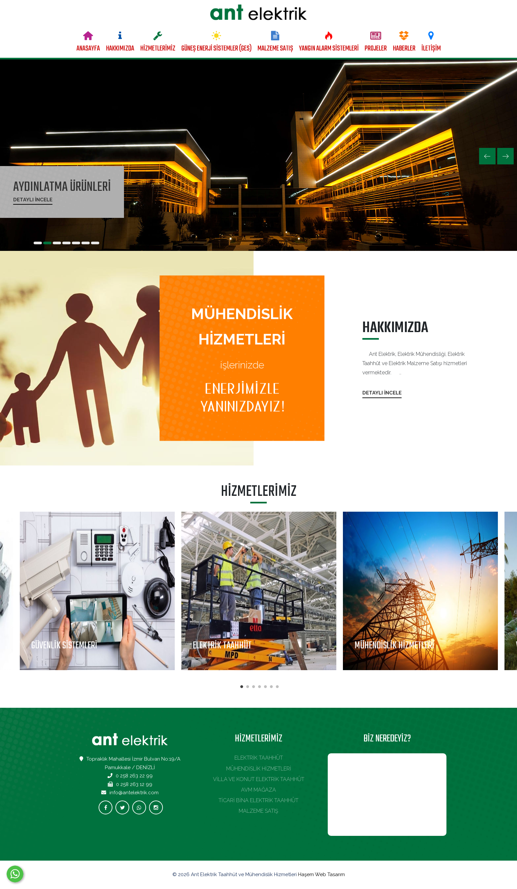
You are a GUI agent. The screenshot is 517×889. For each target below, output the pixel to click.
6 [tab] (271, 687)
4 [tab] (259, 687)
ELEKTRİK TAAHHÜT (258, 758)
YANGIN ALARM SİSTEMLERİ (329, 48)
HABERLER (404, 48)
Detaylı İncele (32, 200)
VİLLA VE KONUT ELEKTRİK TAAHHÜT (258, 779)
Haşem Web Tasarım (321, 874)
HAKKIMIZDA (120, 48)
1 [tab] (241, 687)
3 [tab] (253, 687)
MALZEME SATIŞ (275, 48)
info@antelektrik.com (134, 793)
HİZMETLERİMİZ (157, 48)
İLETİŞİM (431, 48)
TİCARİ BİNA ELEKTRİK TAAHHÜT (258, 800)
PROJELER (376, 48)
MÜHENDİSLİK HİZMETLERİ (258, 769)
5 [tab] (265, 687)
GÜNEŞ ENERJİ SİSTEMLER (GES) (216, 48)
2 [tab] (247, 687)
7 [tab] (277, 687)
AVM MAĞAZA (258, 790)
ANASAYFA (88, 48)
